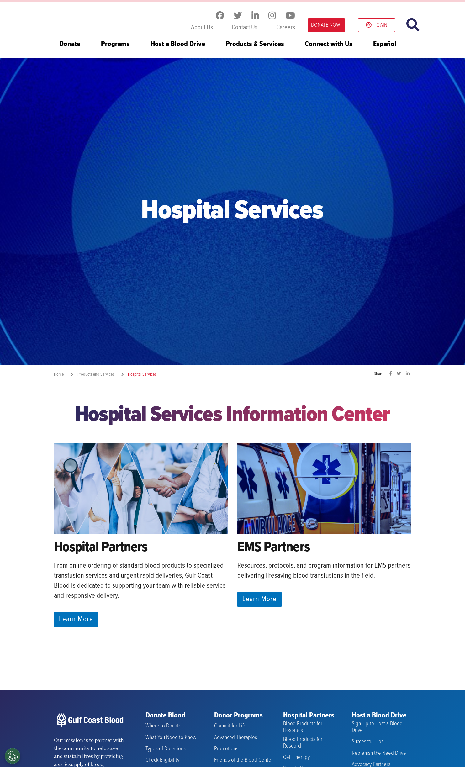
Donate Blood (165, 715)
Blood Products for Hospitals (302, 727)
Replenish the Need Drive (379, 753)
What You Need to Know (170, 737)
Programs (115, 44)
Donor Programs (238, 715)
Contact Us (244, 27)
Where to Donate (163, 726)
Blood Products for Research (302, 742)
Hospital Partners (308, 715)
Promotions (226, 749)
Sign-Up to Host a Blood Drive (377, 727)
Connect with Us (328, 44)
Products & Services (255, 44)
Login (376, 25)
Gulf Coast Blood (93, 18)
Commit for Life (230, 726)
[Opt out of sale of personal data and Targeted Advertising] (12, 756)
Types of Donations (165, 749)
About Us (202, 27)
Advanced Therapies (235, 737)
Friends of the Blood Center (243, 760)
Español (384, 44)
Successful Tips (367, 741)
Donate (69, 44)
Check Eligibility (162, 760)
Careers (285, 27)
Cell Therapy (296, 757)
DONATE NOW (325, 25)
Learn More (76, 619)
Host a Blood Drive (178, 44)
